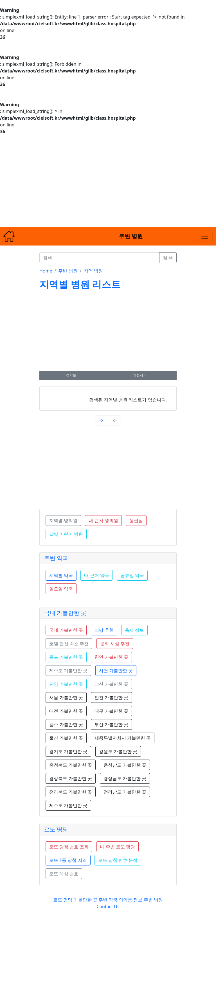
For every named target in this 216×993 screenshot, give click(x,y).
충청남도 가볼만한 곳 (125, 765)
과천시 (138, 375)
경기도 (71, 375)
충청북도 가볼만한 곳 (70, 765)
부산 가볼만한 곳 (111, 724)
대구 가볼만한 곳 (111, 711)
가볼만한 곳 (86, 900)
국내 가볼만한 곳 (65, 613)
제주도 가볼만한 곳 (68, 805)
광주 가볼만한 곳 (66, 724)
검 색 (168, 258)
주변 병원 (67, 271)
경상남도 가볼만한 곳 (125, 778)
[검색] (99, 257)
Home (45, 271)
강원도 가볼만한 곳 (118, 751)
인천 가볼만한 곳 (111, 697)
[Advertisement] (108, 181)
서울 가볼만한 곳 (66, 697)
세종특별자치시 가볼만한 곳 (122, 738)
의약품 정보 (130, 900)
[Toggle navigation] (205, 236)
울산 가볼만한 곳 (66, 738)
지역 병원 (93, 271)
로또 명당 (56, 829)
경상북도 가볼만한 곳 (70, 778)
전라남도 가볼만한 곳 (125, 792)
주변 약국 (56, 558)
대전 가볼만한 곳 (66, 711)
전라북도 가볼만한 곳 (70, 792)
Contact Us (107, 906)
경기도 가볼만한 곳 (68, 751)
